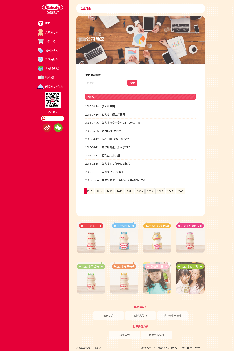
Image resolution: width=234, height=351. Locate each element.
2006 (180, 191)
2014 (99, 191)
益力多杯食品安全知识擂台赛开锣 (112, 122)
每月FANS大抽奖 (103, 131)
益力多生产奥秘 (173, 315)
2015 (89, 191)
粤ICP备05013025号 (191, 347)
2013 (110, 191)
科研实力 (124, 335)
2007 (170, 191)
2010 (140, 191)
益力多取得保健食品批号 (107, 163)
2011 (130, 191)
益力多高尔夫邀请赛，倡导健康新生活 (115, 180)
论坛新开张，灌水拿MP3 (107, 147)
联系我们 (98, 347)
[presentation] (85, 191)
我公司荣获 (100, 106)
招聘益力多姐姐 (83, 347)
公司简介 (108, 315)
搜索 (132, 83)
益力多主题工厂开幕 (105, 114)
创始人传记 (140, 315)
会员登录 (52, 112)
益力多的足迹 (156, 335)
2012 (120, 191)
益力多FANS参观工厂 (105, 172)
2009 (150, 191)
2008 (160, 191)
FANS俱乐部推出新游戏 (107, 139)
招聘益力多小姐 (102, 155)
